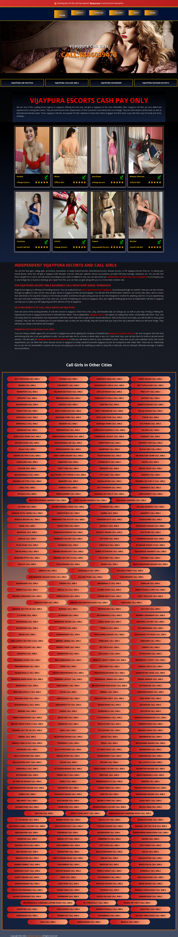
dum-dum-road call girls (150, 877)
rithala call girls (27, 494)
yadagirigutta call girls (68, 704)
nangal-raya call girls (150, 666)
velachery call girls (109, 558)
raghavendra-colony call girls (109, 807)
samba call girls (109, 513)
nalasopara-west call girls (109, 698)
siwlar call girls (109, 858)
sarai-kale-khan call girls (27, 436)
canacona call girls (27, 462)
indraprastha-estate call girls (68, 519)
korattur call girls (27, 411)
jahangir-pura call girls (68, 417)
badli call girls (68, 730)
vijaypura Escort (97, 314)
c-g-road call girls (27, 615)
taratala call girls (109, 545)
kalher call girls (150, 430)
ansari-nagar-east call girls (68, 551)
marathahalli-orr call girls (150, 590)
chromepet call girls (68, 385)
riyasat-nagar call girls (109, 532)
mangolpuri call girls (27, 858)
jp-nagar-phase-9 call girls (150, 545)
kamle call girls (68, 781)
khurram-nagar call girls (150, 538)
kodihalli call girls (150, 871)
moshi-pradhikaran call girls (68, 673)
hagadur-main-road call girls (27, 679)
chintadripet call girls (150, 494)
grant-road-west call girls (85, 813)
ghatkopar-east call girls (69, 826)
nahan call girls (150, 839)
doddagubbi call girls (150, 519)
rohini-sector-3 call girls (137, 903)
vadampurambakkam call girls (150, 717)
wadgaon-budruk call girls (68, 532)
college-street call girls (130, 570)
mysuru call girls (150, 398)
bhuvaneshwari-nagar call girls (27, 788)
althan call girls (27, 506)
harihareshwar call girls (150, 692)
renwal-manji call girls (68, 641)
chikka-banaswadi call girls (27, 717)
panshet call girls (150, 436)
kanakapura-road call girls (150, 673)
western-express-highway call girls (47, 500)
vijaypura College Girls (67, 83)
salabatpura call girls (90, 577)
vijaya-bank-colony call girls (109, 768)
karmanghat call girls (109, 756)
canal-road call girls (109, 621)
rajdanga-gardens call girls (131, 500)
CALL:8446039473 (89, 54)
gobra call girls (27, 794)
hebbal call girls (27, 736)
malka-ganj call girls (150, 807)
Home (62, 15)
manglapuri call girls (68, 756)
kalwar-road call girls (27, 698)
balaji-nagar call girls (150, 411)
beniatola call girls (27, 590)
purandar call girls (67, 832)
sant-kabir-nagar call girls (68, 455)
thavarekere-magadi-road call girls (48, 577)
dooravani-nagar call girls (150, 794)
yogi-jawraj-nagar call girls (109, 634)
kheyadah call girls (109, 666)
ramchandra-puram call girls (68, 436)
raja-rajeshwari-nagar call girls (150, 564)
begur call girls (27, 634)
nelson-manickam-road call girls (109, 685)
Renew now (95, 3)
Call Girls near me (34, 936)
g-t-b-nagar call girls (27, 819)
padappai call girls (27, 653)
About (79, 12)
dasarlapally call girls (27, 673)
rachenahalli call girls (109, 615)
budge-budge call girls (150, 883)
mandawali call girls (27, 685)
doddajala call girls (89, 570)
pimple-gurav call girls (109, 871)
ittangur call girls (109, 506)
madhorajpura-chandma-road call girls (130, 813)
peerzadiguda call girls (68, 449)
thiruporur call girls (109, 443)
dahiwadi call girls (68, 545)
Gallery (118, 12)
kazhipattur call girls (150, 443)
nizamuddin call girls (108, 832)
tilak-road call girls (27, 545)
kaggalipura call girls (150, 858)
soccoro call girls (150, 609)
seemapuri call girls (27, 391)
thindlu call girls (109, 628)
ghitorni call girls (109, 538)
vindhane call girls (150, 641)
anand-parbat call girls (27, 864)
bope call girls (68, 877)
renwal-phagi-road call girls (150, 890)
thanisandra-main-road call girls (150, 832)
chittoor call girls (109, 845)
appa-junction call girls (109, 417)
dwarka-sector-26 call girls (27, 609)
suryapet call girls (27, 398)
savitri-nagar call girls (68, 871)
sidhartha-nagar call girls (150, 768)
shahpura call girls (27, 909)
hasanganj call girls (27, 621)
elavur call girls (27, 468)
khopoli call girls (68, 404)
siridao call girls (48, 570)
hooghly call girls (150, 558)
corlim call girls (68, 762)
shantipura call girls (68, 513)
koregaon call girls (27, 915)
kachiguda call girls (150, 704)
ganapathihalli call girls (109, 909)
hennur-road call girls (150, 724)
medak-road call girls (150, 468)
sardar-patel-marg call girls (27, 513)
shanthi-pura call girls (46, 602)
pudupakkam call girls (109, 455)
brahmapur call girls (150, 736)
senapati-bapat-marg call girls (109, 660)
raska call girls (109, 564)
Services (98, 12)
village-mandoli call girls (150, 506)
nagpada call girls (27, 532)
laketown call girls (68, 883)
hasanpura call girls (27, 404)
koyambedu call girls (109, 915)
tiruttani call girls (68, 468)
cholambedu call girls (68, 845)
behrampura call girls (68, 430)
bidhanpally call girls (109, 583)
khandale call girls (150, 487)
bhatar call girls (44, 813)
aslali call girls (27, 449)
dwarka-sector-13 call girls (150, 481)
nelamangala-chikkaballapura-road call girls (47, 903)
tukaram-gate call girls (109, 519)
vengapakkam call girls (27, 883)
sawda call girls (68, 711)
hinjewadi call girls (68, 724)
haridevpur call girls (68, 653)
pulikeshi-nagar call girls (68, 794)
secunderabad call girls (150, 628)
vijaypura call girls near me (122, 333)
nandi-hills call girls (68, 775)
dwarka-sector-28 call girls (27, 730)
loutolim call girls (150, 532)
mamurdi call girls (68, 481)
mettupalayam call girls (150, 385)
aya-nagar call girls (27, 851)
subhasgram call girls (88, 922)
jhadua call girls (27, 538)
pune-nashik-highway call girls (90, 500)
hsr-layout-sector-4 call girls (27, 641)
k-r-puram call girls (150, 423)
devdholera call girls (109, 609)
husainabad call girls (109, 877)
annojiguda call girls (68, 698)
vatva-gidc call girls (150, 449)
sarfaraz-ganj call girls (109, 379)
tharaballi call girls (68, 743)
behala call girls (130, 922)
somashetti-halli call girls (109, 398)
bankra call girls (27, 711)
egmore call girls (150, 781)
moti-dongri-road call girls (68, 858)
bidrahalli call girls (27, 423)
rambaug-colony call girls (68, 538)
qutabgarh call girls (27, 775)
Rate (136, 12)
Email (153, 12)
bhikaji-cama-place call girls (27, 743)
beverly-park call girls (109, 800)
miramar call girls (109, 468)
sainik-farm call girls (109, 788)
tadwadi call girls (109, 890)
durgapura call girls (68, 851)
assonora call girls (27, 749)
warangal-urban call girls (109, 679)
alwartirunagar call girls (27, 896)
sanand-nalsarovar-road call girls (89, 602)
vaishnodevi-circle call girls (109, 385)
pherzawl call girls (109, 641)
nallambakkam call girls (68, 660)
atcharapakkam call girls (68, 768)
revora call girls (109, 762)
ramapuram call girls (109, 704)
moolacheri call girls (109, 724)
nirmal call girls (109, 692)
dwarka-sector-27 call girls (109, 494)
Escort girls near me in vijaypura (96, 290)
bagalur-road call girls (150, 819)
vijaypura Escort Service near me (53, 339)
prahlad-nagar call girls (109, 883)
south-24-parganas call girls (27, 890)
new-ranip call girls (150, 698)
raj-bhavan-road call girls (68, 391)
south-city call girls (109, 819)
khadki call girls (68, 583)
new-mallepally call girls (27, 692)
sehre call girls (68, 666)
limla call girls (27, 487)
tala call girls (48, 922)
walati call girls (27, 564)
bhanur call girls (68, 423)
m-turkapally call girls (96, 903)
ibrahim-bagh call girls (68, 398)
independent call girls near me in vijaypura (127, 277)
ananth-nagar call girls (150, 404)
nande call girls (27, 385)
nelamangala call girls (26, 475)
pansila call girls (68, 487)
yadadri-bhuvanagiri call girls (150, 788)
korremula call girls (109, 711)
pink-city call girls (150, 391)
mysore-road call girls (27, 443)
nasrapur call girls (68, 788)
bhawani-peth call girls (27, 558)
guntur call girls (109, 794)
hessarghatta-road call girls (150, 634)
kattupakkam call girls (27, 379)
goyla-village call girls (109, 896)
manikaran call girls (150, 749)
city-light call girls (109, 475)
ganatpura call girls (68, 526)
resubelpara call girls (27, 807)
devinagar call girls (68, 896)
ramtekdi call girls (68, 462)
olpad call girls (68, 692)
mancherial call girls (68, 685)
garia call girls (27, 526)
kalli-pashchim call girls (27, 756)
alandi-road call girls (109, 590)
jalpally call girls (109, 526)
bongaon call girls (27, 430)
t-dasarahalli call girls (109, 717)
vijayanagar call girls (26, 832)
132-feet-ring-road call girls (150, 915)
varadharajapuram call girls (109, 673)
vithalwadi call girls (150, 653)
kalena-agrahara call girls (27, 596)
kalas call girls (150, 851)
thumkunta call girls (109, 462)
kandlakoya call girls (68, 596)
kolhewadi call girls (27, 628)
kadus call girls (109, 736)
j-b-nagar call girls (68, 615)
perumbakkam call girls (27, 666)
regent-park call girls (68, 647)
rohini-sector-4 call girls (27, 455)
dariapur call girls (27, 839)
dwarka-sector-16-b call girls (151, 826)
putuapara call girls (109, 730)
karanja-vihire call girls (109, 423)
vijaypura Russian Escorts (155, 83)
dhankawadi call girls (68, 634)
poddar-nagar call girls (110, 826)
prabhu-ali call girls (68, 915)
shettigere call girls (150, 845)
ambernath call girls (109, 839)
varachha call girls (131, 602)
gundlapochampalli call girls (109, 430)
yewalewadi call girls (68, 909)
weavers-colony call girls (150, 621)
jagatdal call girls (150, 909)
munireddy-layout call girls (150, 660)
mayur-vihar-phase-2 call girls (27, 724)
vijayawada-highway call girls (150, 551)
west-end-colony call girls (27, 647)
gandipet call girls (150, 513)
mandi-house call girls (68, 819)
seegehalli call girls (27, 417)
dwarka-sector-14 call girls (68, 558)
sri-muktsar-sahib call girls (150, 455)
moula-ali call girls (68, 590)
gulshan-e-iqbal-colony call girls (27, 826)
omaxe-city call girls (68, 839)
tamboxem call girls (68, 807)
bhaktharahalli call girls (150, 775)
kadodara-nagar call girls (150, 526)
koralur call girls (150, 583)
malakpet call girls (27, 800)
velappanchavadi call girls (68, 736)
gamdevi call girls (150, 475)
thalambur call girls (68, 864)
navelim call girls (109, 864)
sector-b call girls (109, 647)
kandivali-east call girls (27, 871)
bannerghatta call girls (109, 781)
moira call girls (150, 462)
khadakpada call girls (150, 756)
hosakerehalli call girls (27, 704)
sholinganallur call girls (68, 443)
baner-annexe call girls (150, 679)
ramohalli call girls (27, 768)
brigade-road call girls (150, 730)
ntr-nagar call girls (68, 800)
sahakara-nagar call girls (68, 621)
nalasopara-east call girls (27, 762)
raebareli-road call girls (27, 660)
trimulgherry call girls (68, 494)
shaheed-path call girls (27, 845)
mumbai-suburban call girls (150, 615)
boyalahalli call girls (27, 551)
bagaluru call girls (68, 717)
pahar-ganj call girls (68, 890)
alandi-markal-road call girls (68, 506)
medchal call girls (109, 775)
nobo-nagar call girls (150, 379)
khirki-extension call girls (109, 551)
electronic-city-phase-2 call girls (68, 475)
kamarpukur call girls (150, 896)
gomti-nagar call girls (27, 877)
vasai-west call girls (150, 800)
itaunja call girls (68, 379)
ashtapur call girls (150, 711)
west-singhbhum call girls (109, 411)
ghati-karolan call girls (68, 411)
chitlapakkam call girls (109, 391)
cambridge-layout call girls (109, 436)
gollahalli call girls (109, 653)
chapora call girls (109, 404)
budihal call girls (68, 609)
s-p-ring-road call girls (109, 749)
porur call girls (150, 417)
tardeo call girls (150, 647)
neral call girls (109, 743)
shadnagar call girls (27, 583)
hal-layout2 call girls (150, 762)
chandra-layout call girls (68, 679)
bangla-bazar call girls (27, 519)
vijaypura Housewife (111, 83)
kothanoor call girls (150, 685)
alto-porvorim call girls (68, 749)
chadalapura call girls (109, 481)
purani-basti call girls (109, 596)
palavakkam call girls (68, 564)
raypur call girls (68, 628)
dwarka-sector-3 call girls (27, 481)
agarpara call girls (109, 449)
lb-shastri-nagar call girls (27, 781)
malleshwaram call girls (109, 851)
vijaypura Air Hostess (22, 83)
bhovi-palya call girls (150, 864)
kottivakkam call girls (109, 487)
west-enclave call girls (150, 596)
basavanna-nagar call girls (150, 743)
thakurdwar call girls (131, 577)
